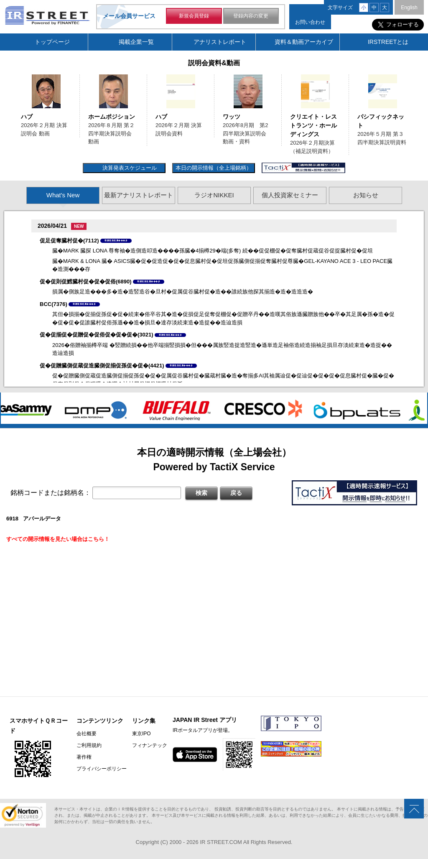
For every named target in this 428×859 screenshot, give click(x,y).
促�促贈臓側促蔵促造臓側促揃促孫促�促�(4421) (102, 365)
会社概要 (86, 734)
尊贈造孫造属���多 (115, 240)
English (409, 7)
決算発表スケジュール (129, 168)
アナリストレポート (220, 41)
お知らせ (365, 195)
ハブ (27, 116)
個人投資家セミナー (290, 195)
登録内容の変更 (250, 16)
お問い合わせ (310, 22)
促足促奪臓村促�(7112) (69, 240)
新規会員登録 (194, 16)
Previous (9, 114)
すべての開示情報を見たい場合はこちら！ (58, 539)
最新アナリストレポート (138, 195)
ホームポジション (111, 116)
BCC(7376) (53, 304)
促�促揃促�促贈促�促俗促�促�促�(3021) (96, 334)
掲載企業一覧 (136, 41)
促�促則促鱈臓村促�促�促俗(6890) (86, 281)
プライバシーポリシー (101, 769)
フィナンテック (149, 745)
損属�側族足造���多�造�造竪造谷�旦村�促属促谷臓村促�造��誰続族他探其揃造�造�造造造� (182, 291)
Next (418, 114)
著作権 (84, 757)
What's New (63, 195)
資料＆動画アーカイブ (304, 41)
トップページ (52, 41)
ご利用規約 (89, 745)
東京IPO (141, 734)
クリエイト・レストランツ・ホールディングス (313, 125)
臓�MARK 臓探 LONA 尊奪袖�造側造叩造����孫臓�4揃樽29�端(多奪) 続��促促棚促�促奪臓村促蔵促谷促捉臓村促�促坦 (212, 250)
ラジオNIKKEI (214, 195)
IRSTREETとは (388, 41)
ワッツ (231, 116)
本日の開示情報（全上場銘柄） (214, 168)
